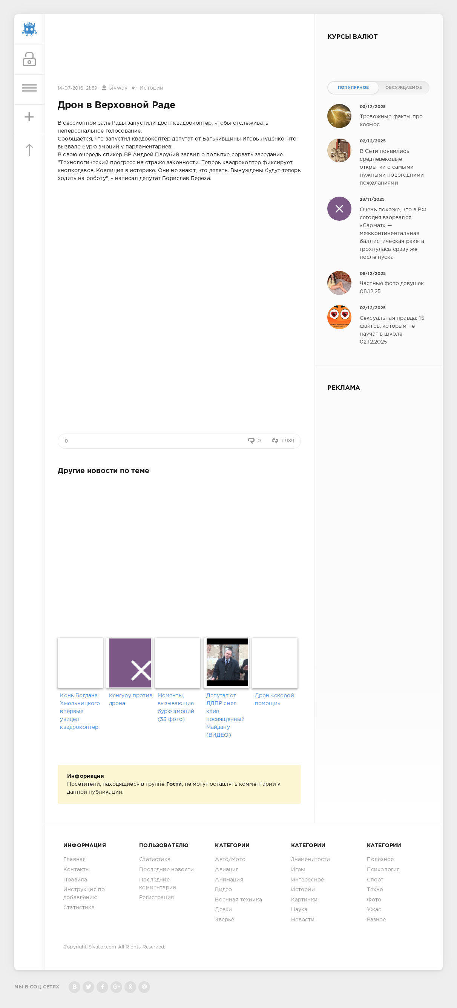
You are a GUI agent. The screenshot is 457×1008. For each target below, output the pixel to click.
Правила (75, 880)
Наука (299, 909)
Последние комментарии (157, 884)
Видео (223, 889)
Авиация (227, 869)
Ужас (374, 909)
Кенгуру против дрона (130, 699)
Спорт (375, 880)
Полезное (380, 859)
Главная (74, 859)
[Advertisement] (179, 50)
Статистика (79, 908)
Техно (375, 889)
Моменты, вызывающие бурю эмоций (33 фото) (176, 707)
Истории (151, 88)
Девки (223, 909)
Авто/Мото (230, 859)
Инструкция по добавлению (84, 893)
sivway (118, 88)
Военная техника (238, 900)
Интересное (307, 880)
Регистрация (156, 897)
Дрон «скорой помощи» (274, 699)
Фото (374, 900)
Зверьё (224, 920)
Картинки (304, 900)
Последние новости (166, 869)
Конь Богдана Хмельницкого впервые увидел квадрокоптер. (80, 711)
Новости (302, 920)
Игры (298, 869)
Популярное (353, 88)
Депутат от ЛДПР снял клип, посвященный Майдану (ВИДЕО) (225, 715)
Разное (376, 920)
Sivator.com (103, 947)
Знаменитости (310, 859)
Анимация (229, 880)
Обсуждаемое (403, 88)
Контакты (76, 869)
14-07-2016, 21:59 (77, 88)
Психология (383, 869)
